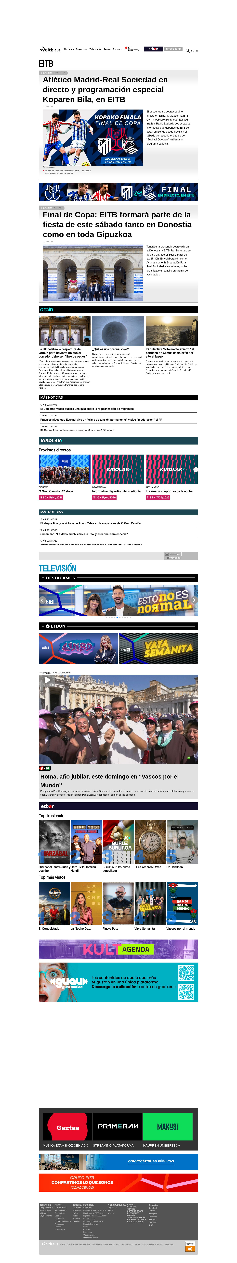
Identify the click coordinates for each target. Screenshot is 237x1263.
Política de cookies (111, 1244)
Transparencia (148, 1244)
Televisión (95, 49)
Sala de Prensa (135, 1222)
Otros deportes (89, 1235)
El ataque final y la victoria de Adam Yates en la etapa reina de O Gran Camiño (90, 523)
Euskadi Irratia (60, 1208)
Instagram (153, 1214)
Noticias (69, 49)
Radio (107, 49)
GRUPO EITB (173, 49)
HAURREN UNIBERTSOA (161, 1145)
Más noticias (51, 397)
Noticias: (77, 1205)
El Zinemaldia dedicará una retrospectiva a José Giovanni (77, 430)
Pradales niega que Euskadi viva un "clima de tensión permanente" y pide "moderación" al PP (101, 419)
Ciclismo (86, 1229)
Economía (76, 1210)
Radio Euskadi (60, 1210)
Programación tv (46, 1208)
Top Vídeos (112, 1208)
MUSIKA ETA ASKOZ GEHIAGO (65, 1145)
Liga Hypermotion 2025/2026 (95, 1216)
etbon (58, 626)
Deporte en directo (90, 1237)
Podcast (58, 1227)
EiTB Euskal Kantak (63, 1221)
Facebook (153, 1208)
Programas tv (45, 1210)
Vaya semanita (46, 1216)
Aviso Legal (97, 1244)
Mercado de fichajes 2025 (93, 1221)
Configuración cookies (130, 1244)
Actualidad (76, 1208)
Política (75, 1213)
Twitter (152, 1211)
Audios (111, 1213)
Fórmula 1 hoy (89, 1219)
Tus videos (172, 557)
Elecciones (133, 1213)
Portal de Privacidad (81, 1244)
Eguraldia (76, 1221)
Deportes (81, 49)
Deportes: (88, 1205)
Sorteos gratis (135, 1211)
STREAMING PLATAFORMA (113, 1145)
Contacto (159, 1244)
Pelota (86, 1227)
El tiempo (132, 1207)
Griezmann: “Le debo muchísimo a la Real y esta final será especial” (84, 534)
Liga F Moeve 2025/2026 (93, 1213)
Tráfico (131, 1209)
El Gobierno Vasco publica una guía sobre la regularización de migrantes (87, 408)
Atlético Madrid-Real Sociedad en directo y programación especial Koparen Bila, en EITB (105, 89)
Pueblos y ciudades (137, 1220)
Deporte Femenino (90, 1224)
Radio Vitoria (60, 1213)
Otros (116, 49)
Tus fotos (172, 554)
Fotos (110, 1210)
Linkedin (152, 1219)
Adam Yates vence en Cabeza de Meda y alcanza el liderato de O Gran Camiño (91, 544)
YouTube (152, 1222)
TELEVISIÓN (57, 569)
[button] (195, 469)
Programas (59, 1224)
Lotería (131, 1215)
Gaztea (58, 1216)
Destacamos (60, 578)
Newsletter (153, 1205)
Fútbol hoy (87, 1208)
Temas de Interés (136, 1217)
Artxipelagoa (60, 1229)
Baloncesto (87, 1232)
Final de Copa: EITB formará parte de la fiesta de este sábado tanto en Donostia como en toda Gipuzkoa (117, 224)
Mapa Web (169, 1244)
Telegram (153, 1216)
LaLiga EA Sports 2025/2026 (94, 1210)
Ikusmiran (76, 1219)
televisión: (45, 1205)
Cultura (75, 1216)
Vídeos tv (44, 1213)
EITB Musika (60, 1219)
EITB (46, 64)
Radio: (58, 1205)
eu (192, 51)
